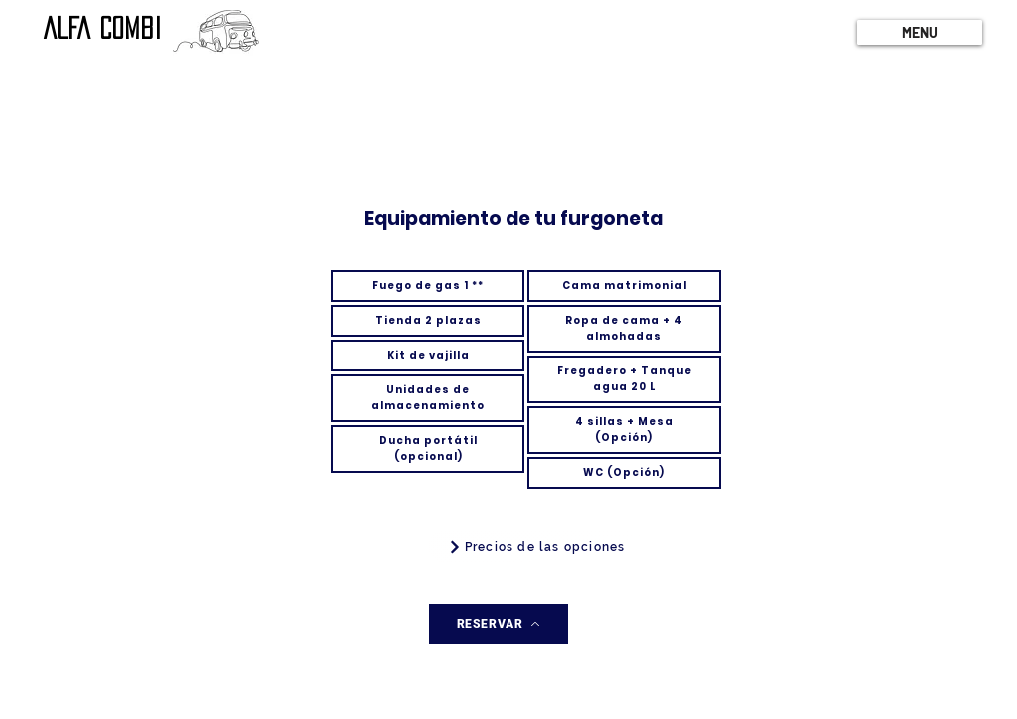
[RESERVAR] (498, 624)
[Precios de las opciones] (536, 547)
